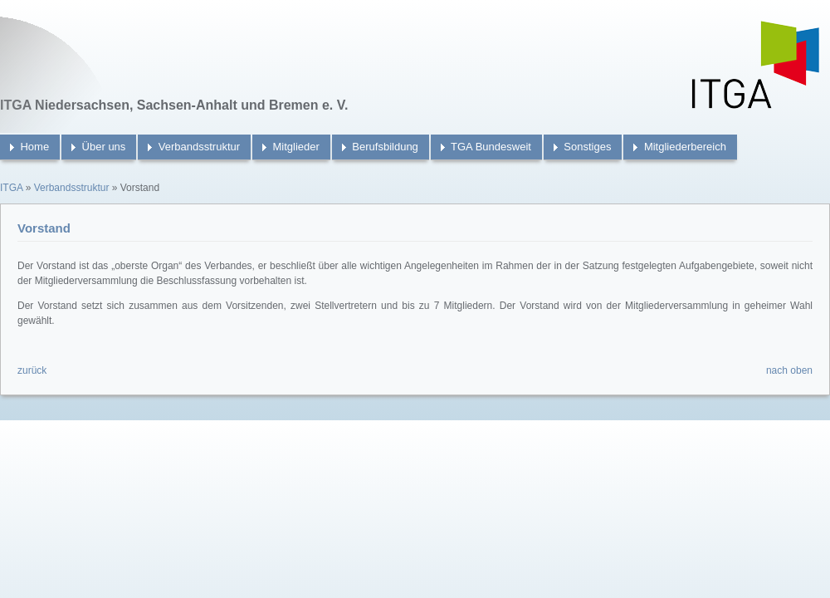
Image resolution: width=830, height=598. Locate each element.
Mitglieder (296, 146)
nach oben (789, 370)
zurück (31, 370)
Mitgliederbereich (685, 146)
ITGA (11, 188)
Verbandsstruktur (199, 146)
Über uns (104, 146)
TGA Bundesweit (491, 146)
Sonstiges (587, 146)
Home (34, 146)
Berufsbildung (385, 146)
